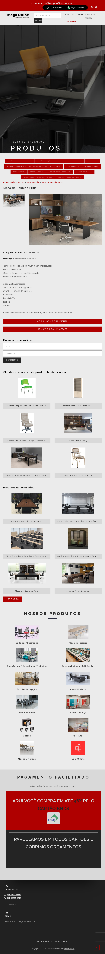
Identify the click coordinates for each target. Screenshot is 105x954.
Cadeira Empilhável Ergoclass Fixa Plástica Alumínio (28, 404)
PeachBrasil (69, 948)
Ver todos (12, 597)
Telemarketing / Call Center (69, 175)
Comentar (12, 358)
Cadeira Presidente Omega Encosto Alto (27, 439)
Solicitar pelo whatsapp (53, 327)
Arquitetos (89, 16)
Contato (69, 19)
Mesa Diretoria (73, 164)
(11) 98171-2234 (13, 894)
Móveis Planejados (84, 170)
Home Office (92, 159)
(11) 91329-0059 (74, 7)
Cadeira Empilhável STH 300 (78, 474)
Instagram (61, 942)
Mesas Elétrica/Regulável (59, 170)
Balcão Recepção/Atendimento (49, 159)
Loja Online (80, 19)
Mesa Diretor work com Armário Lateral (27, 474)
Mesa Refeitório (91, 164)
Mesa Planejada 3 (78, 439)
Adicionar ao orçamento (52, 319)
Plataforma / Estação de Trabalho (38, 175)
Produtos (78, 16)
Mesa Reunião (18, 170)
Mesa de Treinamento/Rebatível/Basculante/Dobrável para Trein (33, 164)
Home (68, 16)
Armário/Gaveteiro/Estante (19, 159)
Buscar (39, 19)
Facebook (43, 942)
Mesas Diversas (36, 170)
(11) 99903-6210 (13, 898)
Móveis (21, 180)
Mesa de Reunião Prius (52, 180)
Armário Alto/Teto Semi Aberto (78, 404)
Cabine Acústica (74, 159)
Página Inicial (9, 180)
